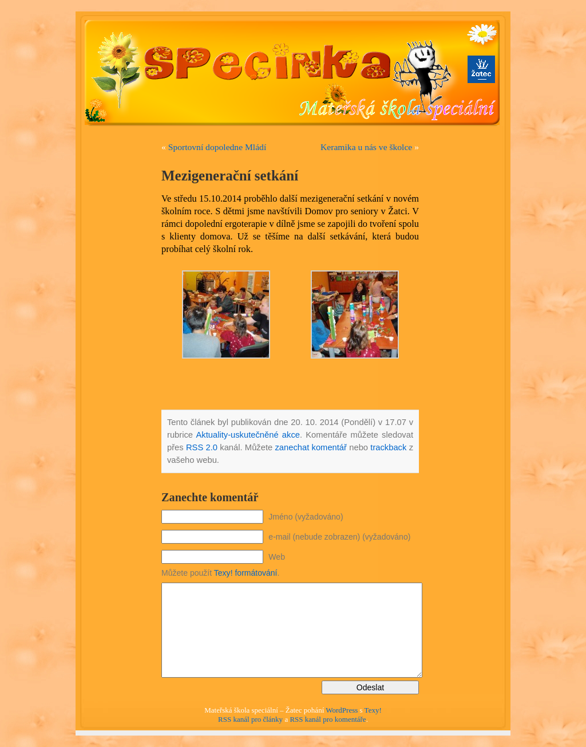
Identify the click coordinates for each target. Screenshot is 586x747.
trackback (388, 447)
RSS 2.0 (201, 447)
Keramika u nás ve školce (366, 147)
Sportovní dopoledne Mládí (217, 147)
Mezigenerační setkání (229, 175)
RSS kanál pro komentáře (328, 719)
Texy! (373, 710)
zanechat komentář (311, 447)
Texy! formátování (246, 572)
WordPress (342, 710)
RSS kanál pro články (250, 719)
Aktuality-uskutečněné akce (248, 434)
